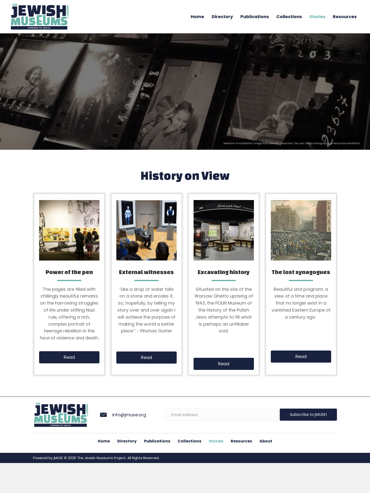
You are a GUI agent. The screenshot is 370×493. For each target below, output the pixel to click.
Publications (254, 17)
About (265, 441)
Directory (222, 17)
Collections (289, 17)
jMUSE (58, 458)
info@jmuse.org (129, 415)
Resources (345, 17)
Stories (317, 17)
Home (197, 17)
